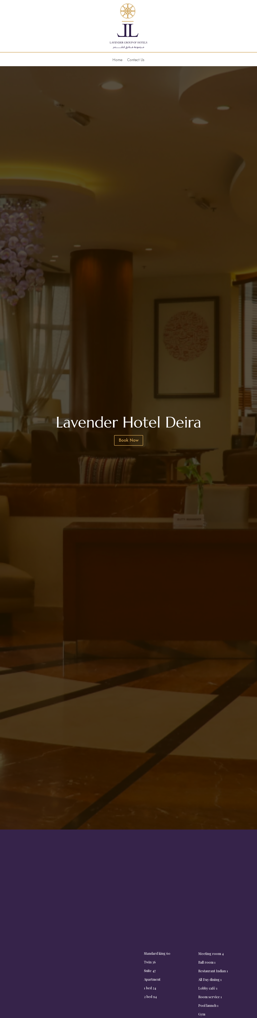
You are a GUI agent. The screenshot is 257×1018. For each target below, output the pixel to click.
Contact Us (135, 60)
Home (117, 60)
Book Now (128, 440)
